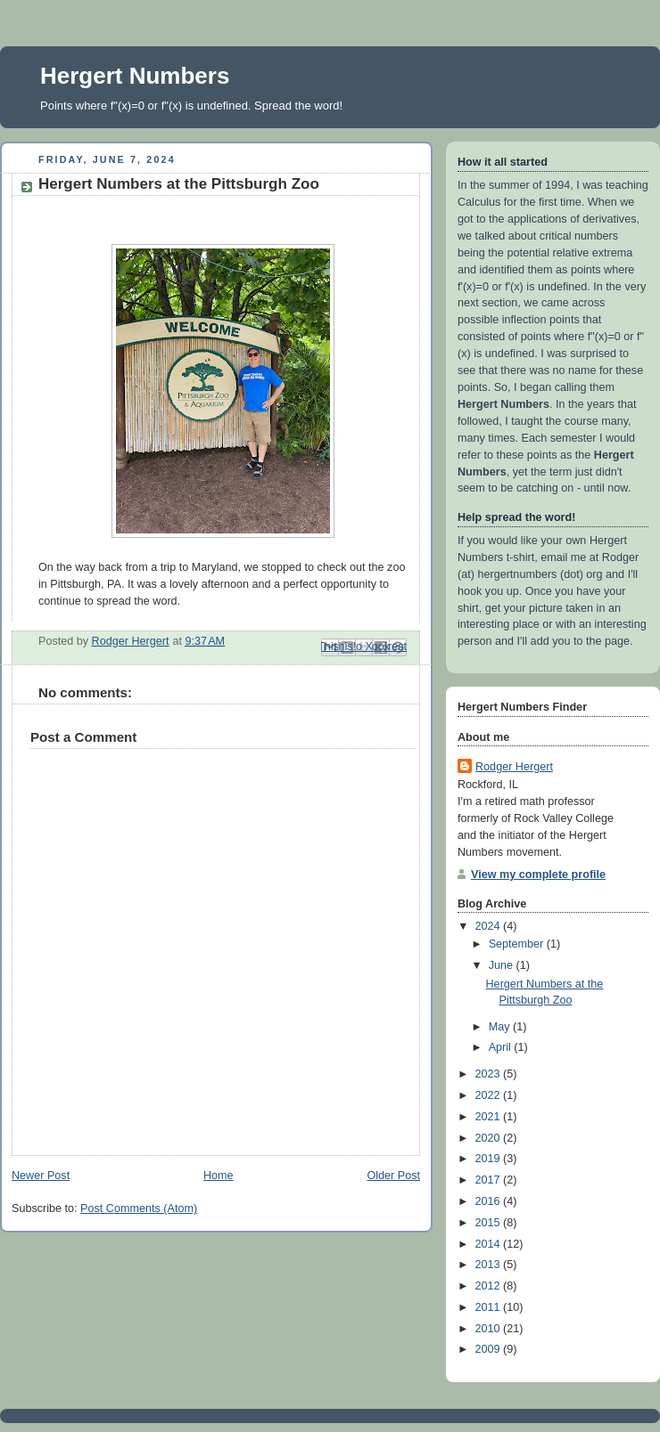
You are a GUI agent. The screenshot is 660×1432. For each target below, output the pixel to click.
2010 (489, 1328)
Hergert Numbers (134, 75)
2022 (489, 1095)
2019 (489, 1158)
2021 (489, 1117)
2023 (489, 1074)
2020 (489, 1138)
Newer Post (41, 1175)
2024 (489, 926)
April (502, 1047)
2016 (489, 1201)
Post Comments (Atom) (138, 1208)
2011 (489, 1307)
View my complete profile (538, 874)
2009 (489, 1349)
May (501, 1027)
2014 (489, 1244)
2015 (489, 1222)
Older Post (393, 1175)
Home (218, 1175)
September (518, 944)
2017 (489, 1180)
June (502, 965)
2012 (489, 1286)
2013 (489, 1264)
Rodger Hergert (514, 767)
